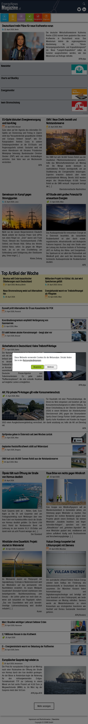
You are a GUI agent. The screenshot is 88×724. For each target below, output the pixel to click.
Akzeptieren (37, 367)
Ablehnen (50, 367)
